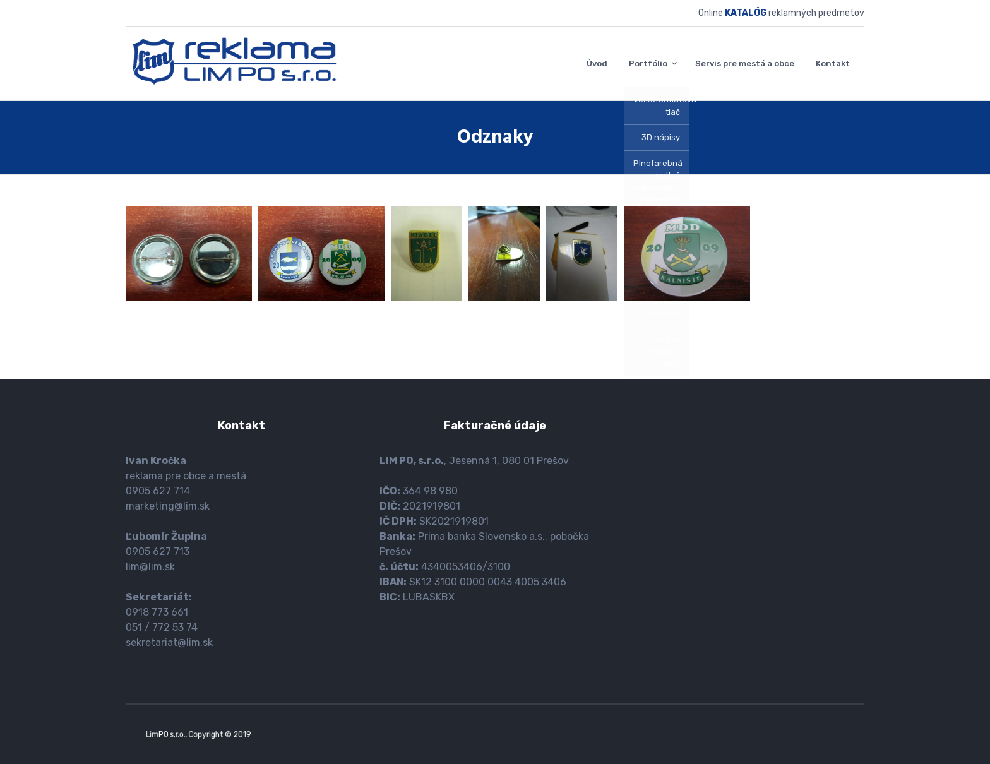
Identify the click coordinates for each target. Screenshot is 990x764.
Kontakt (833, 63)
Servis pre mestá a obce (744, 63)
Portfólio (648, 63)
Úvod (597, 63)
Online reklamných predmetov (781, 13)
